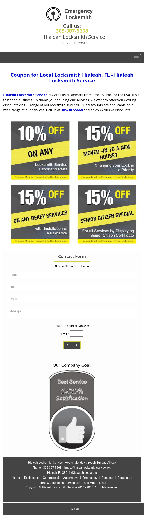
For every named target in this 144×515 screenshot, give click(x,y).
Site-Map (89, 482)
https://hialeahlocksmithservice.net (87, 467)
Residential (31, 477)
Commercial (51, 477)
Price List (74, 482)
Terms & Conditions (51, 482)
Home (16, 477)
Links (102, 482)
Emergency (90, 477)
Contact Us (125, 477)
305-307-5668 (72, 30)
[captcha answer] (76, 333)
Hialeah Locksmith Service (25, 95)
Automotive (70, 477)
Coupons (107, 477)
